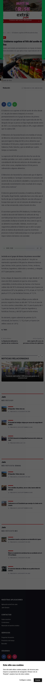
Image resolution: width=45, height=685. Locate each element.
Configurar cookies (25, 680)
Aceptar (37, 680)
